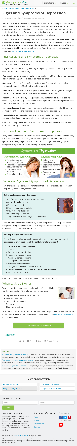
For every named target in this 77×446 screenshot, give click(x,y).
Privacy (36, 420)
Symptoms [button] (50, 3)
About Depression (12, 384)
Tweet (49, 341)
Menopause (14, 2)
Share (40, 341)
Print (23, 341)
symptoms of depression (23, 51)
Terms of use (39, 424)
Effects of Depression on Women (16, 355)
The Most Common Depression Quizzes (18, 360)
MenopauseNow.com (21, 435)
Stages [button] (64, 3)
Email (32, 341)
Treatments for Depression (37, 325)
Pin (57, 341)
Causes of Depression (51, 384)
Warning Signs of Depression (15, 366)
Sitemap (37, 427)
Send (8, 408)
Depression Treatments (52, 388)
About (36, 417)
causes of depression (63, 314)
